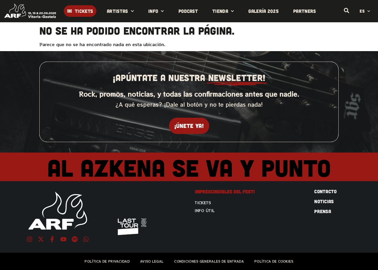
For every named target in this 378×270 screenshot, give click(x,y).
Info (156, 11)
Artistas (120, 11)
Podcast (188, 11)
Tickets (203, 202)
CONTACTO (325, 191)
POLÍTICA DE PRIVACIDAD (107, 261)
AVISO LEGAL (152, 261)
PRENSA (322, 211)
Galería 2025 (263, 11)
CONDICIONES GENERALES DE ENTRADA (209, 261)
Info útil (205, 210)
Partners (304, 11)
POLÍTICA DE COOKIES (273, 261)
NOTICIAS (324, 201)
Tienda (223, 11)
